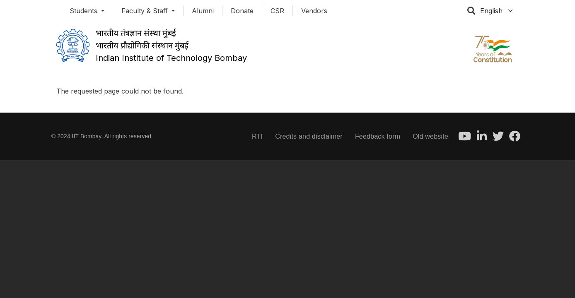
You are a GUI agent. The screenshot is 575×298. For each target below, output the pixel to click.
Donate (242, 11)
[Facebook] (514, 138)
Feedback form (377, 136)
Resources (429, 81)
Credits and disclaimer (309, 136)
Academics (182, 81)
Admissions (241, 81)
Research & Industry (313, 81)
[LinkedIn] (482, 138)
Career (378, 81)
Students (84, 11)
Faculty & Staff (145, 11)
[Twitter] (498, 138)
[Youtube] (464, 138)
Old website (430, 136)
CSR (277, 11)
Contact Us (485, 81)
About (75, 81)
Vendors (314, 11)
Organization (127, 81)
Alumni (203, 11)
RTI (257, 136)
